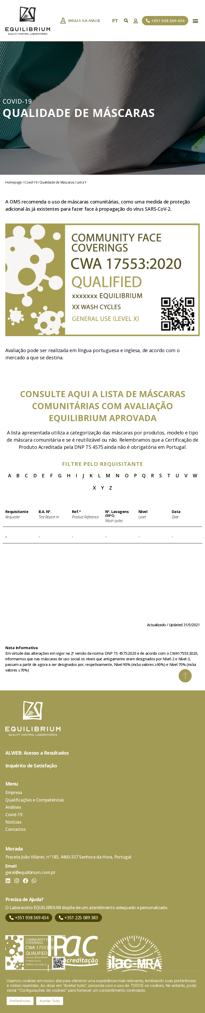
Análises (13, 807)
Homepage (13, 182)
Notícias (13, 822)
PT (116, 20)
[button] (165, 20)
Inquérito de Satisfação (31, 765)
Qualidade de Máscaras (57, 182)
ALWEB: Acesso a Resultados (37, 753)
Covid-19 (30, 182)
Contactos (15, 830)
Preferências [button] (20, 1001)
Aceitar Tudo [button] (49, 1001)
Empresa (13, 792)
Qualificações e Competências (34, 800)
